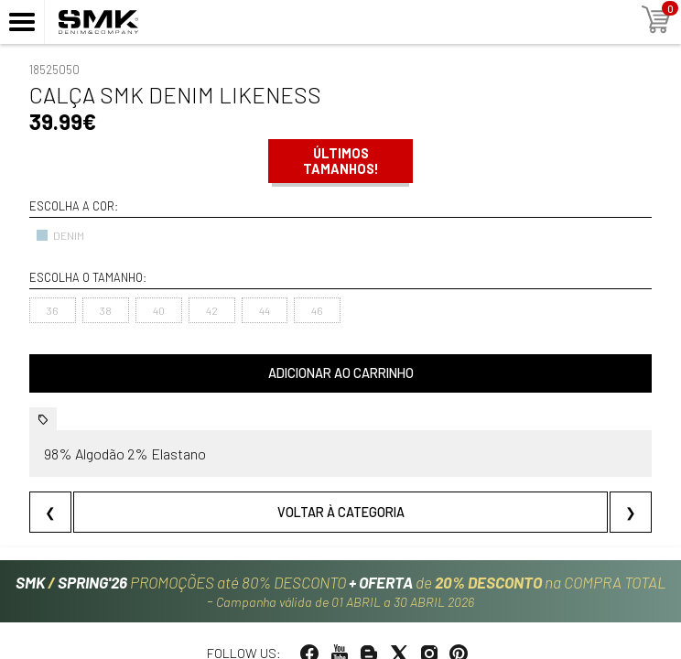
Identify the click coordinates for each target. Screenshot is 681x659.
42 (212, 310)
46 (317, 310)
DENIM (60, 235)
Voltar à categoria (341, 512)
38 (106, 310)
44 (264, 310)
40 (159, 310)
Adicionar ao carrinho (341, 373)
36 (53, 310)
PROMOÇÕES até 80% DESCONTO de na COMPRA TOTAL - (341, 592)
